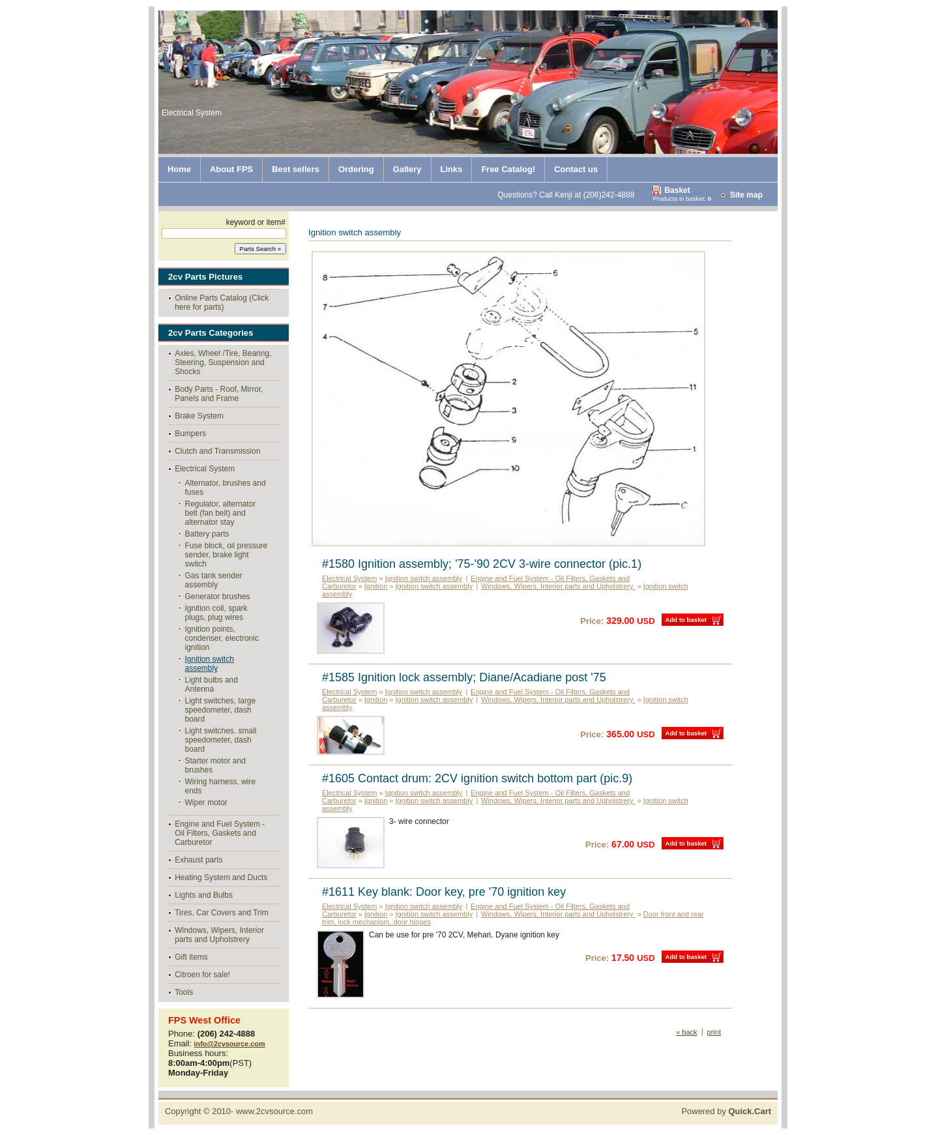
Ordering (356, 169)
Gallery (407, 169)
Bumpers (190, 433)
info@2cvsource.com (229, 1044)
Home (179, 169)
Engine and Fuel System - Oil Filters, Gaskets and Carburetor (220, 833)
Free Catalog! (508, 169)
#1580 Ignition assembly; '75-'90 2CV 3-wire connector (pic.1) (481, 563)
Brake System (199, 415)
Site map (746, 194)
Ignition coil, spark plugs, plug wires (216, 613)
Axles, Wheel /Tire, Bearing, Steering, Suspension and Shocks (223, 362)
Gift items (191, 957)
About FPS (231, 169)
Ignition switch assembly (209, 664)
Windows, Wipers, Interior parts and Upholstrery (219, 935)
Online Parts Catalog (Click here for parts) (222, 302)
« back (686, 1032)
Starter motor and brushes (215, 765)
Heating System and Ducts (221, 877)
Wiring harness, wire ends (220, 786)
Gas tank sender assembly (213, 580)
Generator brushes (217, 596)
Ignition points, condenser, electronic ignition (222, 638)
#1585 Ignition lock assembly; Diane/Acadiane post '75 (464, 677)
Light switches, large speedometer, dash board (220, 710)
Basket (677, 190)
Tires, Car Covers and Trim (222, 912)
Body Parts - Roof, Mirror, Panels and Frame (219, 394)
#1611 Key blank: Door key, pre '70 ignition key (444, 891)
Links (452, 169)
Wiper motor (206, 802)
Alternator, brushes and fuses (225, 488)
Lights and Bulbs (204, 895)
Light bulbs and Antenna (211, 684)
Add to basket (686, 619)
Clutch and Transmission (217, 451)
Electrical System (205, 468)
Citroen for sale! (202, 974)
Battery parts (207, 533)
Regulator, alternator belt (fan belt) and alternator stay (220, 513)
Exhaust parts (198, 859)
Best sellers (295, 169)
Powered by (726, 1111)
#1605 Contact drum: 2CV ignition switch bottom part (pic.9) (477, 778)
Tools (184, 992)
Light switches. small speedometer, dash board (221, 740)
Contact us (576, 169)
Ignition (375, 586)
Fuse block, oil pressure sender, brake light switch (226, 554)
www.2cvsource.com (274, 1111)
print (714, 1032)
